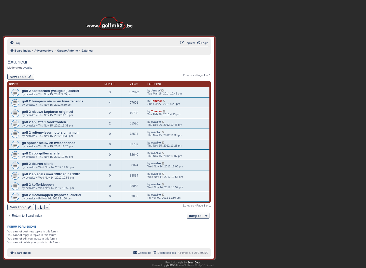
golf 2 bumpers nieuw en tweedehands (52, 101)
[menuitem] (15, 43)
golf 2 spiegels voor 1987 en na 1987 (51, 174)
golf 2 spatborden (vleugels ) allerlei (50, 91)
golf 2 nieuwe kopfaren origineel (47, 112)
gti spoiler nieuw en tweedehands (48, 143)
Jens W (156, 90)
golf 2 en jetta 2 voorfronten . (45, 122)
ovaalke (28, 67)
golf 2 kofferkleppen (38, 184)
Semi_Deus (194, 262)
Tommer (156, 100)
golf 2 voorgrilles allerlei (41, 153)
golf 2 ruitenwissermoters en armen (50, 132)
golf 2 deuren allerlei (38, 164)
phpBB (170, 265)
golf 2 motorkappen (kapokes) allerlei (51, 195)
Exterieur (17, 62)
